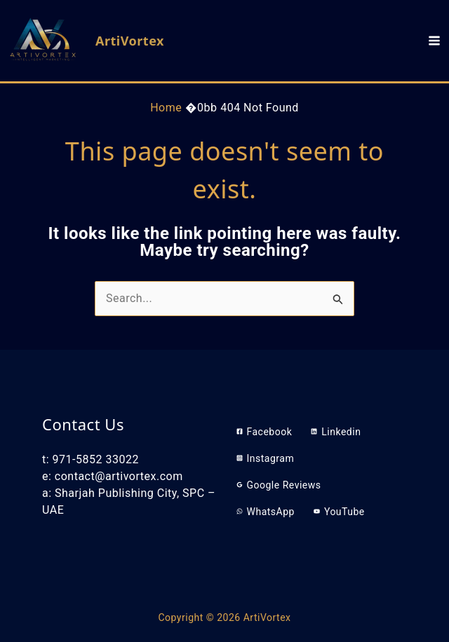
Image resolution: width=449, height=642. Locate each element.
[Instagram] (265, 458)
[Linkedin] (335, 431)
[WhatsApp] (265, 511)
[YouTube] (339, 511)
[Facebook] (264, 431)
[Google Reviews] (279, 485)
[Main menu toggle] (434, 40)
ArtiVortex (129, 40)
